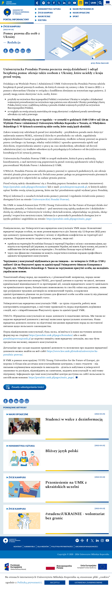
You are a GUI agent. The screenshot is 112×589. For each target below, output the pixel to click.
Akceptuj (55, 582)
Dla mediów (43, 546)
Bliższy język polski (61, 451)
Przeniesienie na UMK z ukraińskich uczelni (66, 484)
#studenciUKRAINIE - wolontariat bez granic (75, 516)
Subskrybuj (29, 546)
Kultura (42, 20)
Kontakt (18, 546)
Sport (76, 16)
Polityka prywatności (62, 546)
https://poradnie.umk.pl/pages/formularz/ (25, 187)
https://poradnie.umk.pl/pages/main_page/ (68, 219)
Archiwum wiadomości (86, 546)
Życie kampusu (45, 13)
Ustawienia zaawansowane (88, 582)
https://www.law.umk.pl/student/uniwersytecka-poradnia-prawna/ (50, 353)
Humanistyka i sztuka (49, 9)
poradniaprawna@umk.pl (73, 187)
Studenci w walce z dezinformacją (74, 419)
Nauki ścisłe (44, 16)
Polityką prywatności (29, 582)
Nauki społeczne (81, 13)
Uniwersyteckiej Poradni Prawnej (50, 199)
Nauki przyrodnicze (83, 9)
